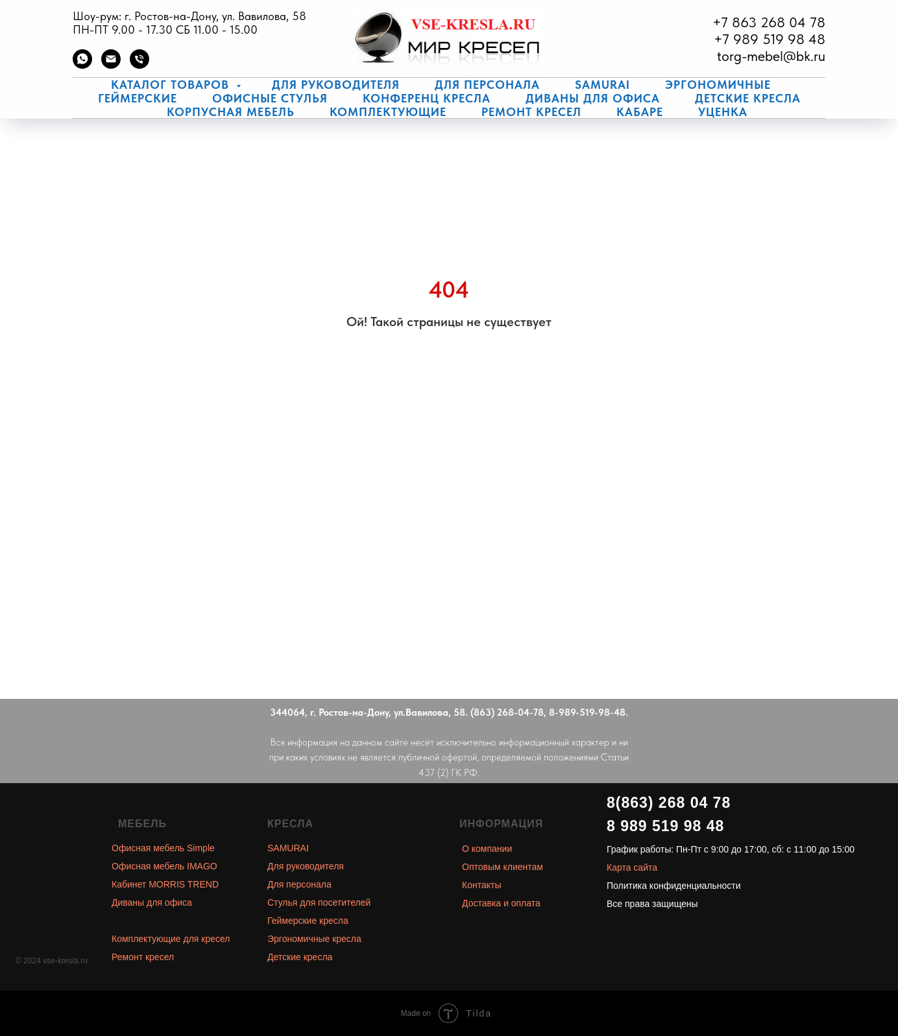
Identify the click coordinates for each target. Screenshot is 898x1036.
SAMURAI (288, 848)
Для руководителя (336, 84)
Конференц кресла (427, 98)
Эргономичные (718, 84)
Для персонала (487, 84)
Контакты (481, 885)
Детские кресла (748, 98)
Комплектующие (388, 112)
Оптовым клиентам (502, 867)
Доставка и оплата (501, 903)
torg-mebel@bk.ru (771, 55)
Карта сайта (632, 867)
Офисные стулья (270, 98)
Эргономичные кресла (314, 939)
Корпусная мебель (231, 112)
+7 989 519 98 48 (769, 38)
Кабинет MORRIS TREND (165, 884)
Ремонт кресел (531, 112)
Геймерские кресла (307, 920)
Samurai (602, 84)
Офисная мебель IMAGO (164, 866)
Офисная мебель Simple (163, 848)
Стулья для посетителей (318, 902)
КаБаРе (639, 112)
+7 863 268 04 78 (768, 22)
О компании (487, 848)
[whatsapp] (82, 65)
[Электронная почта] (111, 65)
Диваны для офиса (593, 98)
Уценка (722, 112)
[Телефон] (139, 65)
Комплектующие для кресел (171, 939)
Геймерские (137, 98)
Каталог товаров (172, 84)
